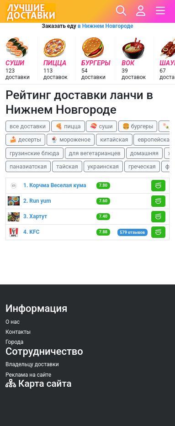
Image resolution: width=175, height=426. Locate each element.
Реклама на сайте (28, 375)
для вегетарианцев (95, 153)
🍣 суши (101, 126)
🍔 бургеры (138, 126)
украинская (103, 166)
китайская (114, 139)
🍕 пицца (67, 126)
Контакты (18, 332)
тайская (67, 166)
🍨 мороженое (70, 139)
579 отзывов (132, 232)
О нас (12, 322)
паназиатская (28, 166)
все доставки (28, 126)
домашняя (144, 153)
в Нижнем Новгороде (105, 26)
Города (14, 342)
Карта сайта (38, 383)
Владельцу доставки (32, 364)
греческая (142, 166)
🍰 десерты (25, 139)
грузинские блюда (34, 153)
